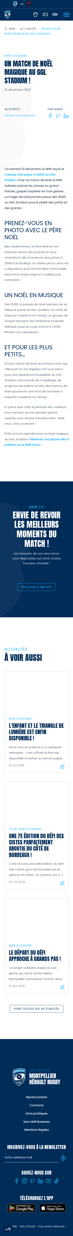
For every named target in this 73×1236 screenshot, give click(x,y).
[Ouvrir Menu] (66, 14)
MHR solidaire (15, 56)
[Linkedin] (66, 115)
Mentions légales (36, 1130)
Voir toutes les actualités (36, 1009)
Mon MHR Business (37, 1122)
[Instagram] (24, 1180)
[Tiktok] (56, 1180)
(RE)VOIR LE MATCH (36, 587)
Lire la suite (61, 766)
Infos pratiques (36, 1113)
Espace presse (36, 1097)
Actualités (28, 29)
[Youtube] (48, 1180)
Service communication (19, 115)
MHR (12, 29)
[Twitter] (58, 115)
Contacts (37, 1105)
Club (13, 829)
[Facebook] (50, 115)
